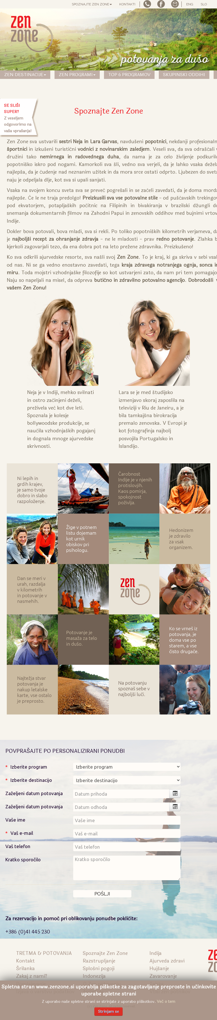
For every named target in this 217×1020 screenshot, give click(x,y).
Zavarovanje (163, 976)
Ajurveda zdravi (167, 961)
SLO (204, 4)
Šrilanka (25, 968)
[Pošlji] (102, 893)
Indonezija (94, 976)
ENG (189, 4)
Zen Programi (77, 74)
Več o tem (166, 1001)
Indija (155, 953)
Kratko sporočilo (23, 859)
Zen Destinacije (25, 74)
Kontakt (25, 961)
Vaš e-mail (21, 833)
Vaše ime (15, 819)
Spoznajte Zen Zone (92, 4)
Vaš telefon (17, 846)
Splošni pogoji (98, 968)
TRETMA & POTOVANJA (44, 953)
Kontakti (127, 4)
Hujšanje (159, 968)
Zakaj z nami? (31, 976)
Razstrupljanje (99, 961)
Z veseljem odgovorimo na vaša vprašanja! (18, 118)
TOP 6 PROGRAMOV (129, 74)
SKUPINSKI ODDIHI (184, 74)
